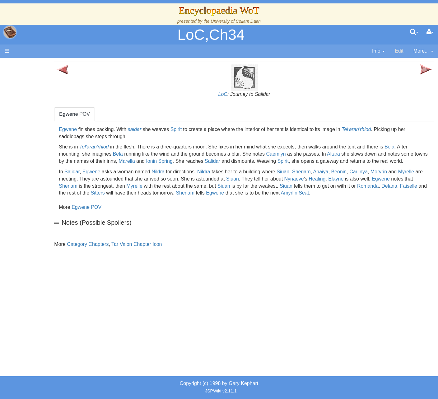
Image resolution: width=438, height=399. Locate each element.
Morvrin (111, 186)
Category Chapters (132, 258)
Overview (52, 153)
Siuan (327, 178)
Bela (108, 154)
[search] (414, 32)
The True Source (48, 118)
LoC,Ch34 (211, 34)
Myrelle (139, 186)
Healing (415, 186)
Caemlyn (344, 154)
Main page (28, 65)
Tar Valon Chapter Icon (181, 258)
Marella (249, 161)
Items (36, 231)
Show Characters (49, 189)
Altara (402, 154)
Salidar (335, 161)
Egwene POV (131, 221)
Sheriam (346, 178)
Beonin (383, 178)
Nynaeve (392, 186)
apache (10, 32)
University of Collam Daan (236, 21)
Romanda (177, 200)
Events (37, 139)
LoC (244, 94)
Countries (52, 160)
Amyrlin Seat (148, 207)
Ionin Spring (282, 161)
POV (119, 114)
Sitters (276, 200)
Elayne (111, 192)
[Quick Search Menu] (414, 32)
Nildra (202, 178)
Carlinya (403, 178)
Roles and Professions (54, 210)
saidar (179, 129)
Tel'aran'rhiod (400, 129)
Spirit (220, 129)
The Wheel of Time (50, 111)
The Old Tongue (47, 168)
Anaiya (365, 178)
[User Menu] (430, 32)
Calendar (40, 132)
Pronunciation (45, 274)
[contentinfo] (378, 51)
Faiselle (217, 200)
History (37, 125)
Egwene (112, 129)
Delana (199, 200)
